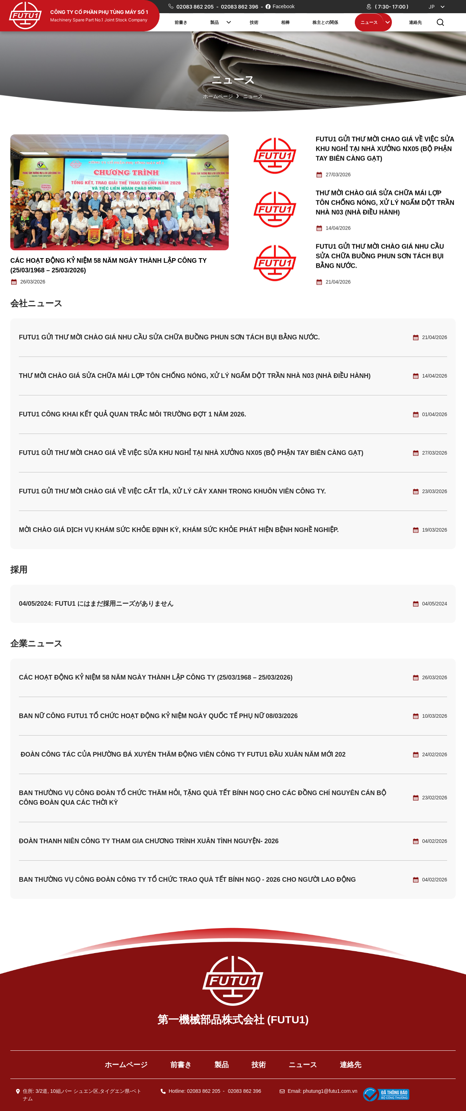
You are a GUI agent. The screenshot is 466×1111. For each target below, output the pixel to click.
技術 (254, 22)
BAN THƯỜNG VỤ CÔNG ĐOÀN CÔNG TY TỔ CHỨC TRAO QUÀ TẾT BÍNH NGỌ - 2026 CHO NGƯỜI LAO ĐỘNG (187, 879)
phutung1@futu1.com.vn (330, 1091)
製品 (214, 22)
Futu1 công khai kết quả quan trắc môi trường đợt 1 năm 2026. (132, 414)
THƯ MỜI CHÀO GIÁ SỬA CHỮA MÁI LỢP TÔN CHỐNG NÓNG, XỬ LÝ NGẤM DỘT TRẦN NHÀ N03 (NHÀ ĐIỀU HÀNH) (385, 203)
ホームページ (218, 96)
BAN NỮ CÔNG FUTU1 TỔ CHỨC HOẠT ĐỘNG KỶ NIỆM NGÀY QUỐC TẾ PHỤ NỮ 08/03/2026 (158, 716)
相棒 (285, 22)
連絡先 (415, 22)
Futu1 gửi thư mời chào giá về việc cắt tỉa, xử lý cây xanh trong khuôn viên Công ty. (172, 491)
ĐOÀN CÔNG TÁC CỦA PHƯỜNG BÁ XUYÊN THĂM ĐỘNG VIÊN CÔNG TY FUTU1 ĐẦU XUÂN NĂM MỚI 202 (182, 754)
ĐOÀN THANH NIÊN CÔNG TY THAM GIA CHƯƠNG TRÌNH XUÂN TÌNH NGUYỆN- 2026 (149, 841)
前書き (181, 22)
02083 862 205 (195, 7)
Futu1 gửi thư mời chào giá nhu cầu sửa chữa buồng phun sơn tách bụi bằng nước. (380, 257)
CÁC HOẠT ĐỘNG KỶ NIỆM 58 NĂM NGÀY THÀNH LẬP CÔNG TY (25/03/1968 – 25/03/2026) (155, 677)
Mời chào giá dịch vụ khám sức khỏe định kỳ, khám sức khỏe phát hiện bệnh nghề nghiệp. (179, 529)
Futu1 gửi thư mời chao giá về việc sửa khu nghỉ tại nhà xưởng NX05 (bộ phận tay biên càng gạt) (385, 149)
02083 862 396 (240, 7)
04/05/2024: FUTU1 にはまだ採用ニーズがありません (96, 603)
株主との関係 (325, 22)
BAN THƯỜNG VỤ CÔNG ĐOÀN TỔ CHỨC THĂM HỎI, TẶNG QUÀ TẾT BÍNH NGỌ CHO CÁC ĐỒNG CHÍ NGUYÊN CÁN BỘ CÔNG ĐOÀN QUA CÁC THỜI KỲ (202, 797)
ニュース (369, 22)
